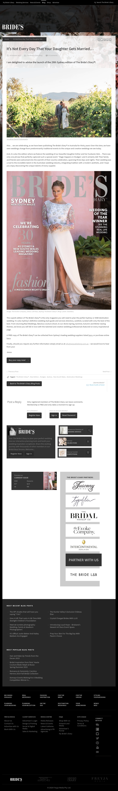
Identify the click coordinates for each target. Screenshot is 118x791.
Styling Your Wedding (100, 696)
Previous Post (12, 372)
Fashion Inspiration (45, 696)
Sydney (49, 377)
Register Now (34, 415)
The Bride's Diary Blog (33, 55)
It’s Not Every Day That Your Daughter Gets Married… (29, 39)
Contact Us (8, 723)
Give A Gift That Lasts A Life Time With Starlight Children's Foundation (25, 619)
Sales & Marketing (29, 731)
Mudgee (43, 377)
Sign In (54, 415)
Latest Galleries (47, 726)
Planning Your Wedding (10, 704)
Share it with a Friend (96, 385)
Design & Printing (29, 723)
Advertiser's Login (29, 721)
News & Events (35, 3)
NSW (16, 481)
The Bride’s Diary (12, 27)
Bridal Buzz (97, 725)
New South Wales (59, 377)
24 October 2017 (14, 55)
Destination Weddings (74, 377)
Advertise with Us (11, 726)
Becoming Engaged (8, 696)
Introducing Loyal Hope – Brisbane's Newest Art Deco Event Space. (65, 626)
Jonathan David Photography (17, 139)
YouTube (97, 747)
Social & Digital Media (28, 727)
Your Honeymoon (81, 704)
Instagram (97, 734)
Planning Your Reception (28, 704)
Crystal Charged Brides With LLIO (63, 618)
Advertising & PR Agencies (47, 730)
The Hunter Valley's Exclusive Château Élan (66, 613)
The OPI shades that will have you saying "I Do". (24, 613)
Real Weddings (26, 696)
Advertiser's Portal (64, 729)
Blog (43, 3)
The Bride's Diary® (22, 377)
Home (7, 39)
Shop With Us (64, 721)
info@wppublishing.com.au (77, 344)
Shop (49, 3)
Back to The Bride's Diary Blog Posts (24, 383)
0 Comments (51, 55)
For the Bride (61, 696)
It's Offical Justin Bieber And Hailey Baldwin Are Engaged (24, 634)
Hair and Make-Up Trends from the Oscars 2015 (24, 657)
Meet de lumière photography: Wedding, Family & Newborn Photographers (22, 627)
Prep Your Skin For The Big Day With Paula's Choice (65, 634)
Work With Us (9, 729)
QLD (28, 484)
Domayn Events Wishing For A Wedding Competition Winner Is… (26, 678)
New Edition (34, 377)
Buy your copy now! (19, 360)
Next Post (107, 372)
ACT (15, 484)
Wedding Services (22, 3)
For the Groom (79, 696)
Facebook (97, 729)
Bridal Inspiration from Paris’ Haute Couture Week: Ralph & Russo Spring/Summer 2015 (24, 664)
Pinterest (97, 743)
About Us (8, 721)
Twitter (97, 738)
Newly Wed (96, 704)
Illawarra (30, 481)
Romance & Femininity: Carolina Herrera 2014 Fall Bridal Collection (24, 672)
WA (28, 487)
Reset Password (68, 415)
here (90, 335)
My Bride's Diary (8, 3)
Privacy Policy (83, 721)
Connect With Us (99, 719)
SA (15, 487)
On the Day (43, 704)
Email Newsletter (97, 752)
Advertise (56, 3)
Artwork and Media (64, 724)
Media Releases (47, 721)
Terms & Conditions (81, 724)
